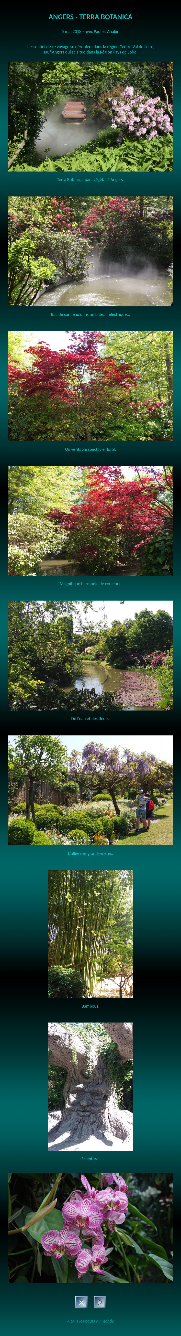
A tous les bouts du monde (90, 1321)
